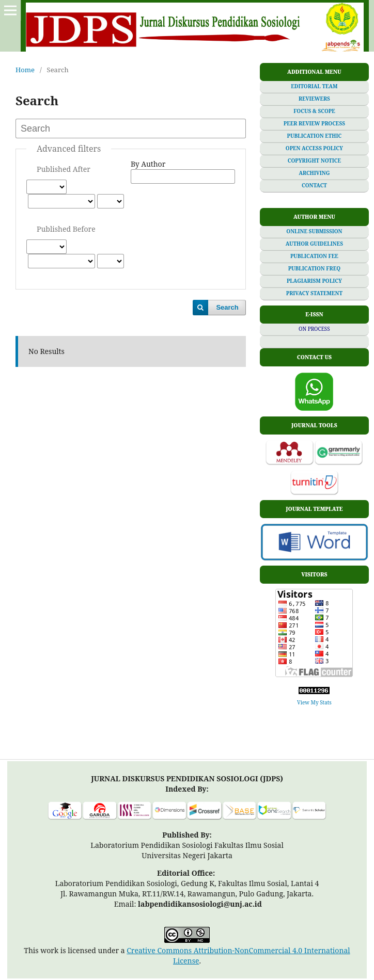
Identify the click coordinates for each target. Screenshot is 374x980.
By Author (148, 164)
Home (25, 69)
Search (227, 307)
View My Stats (314, 702)
